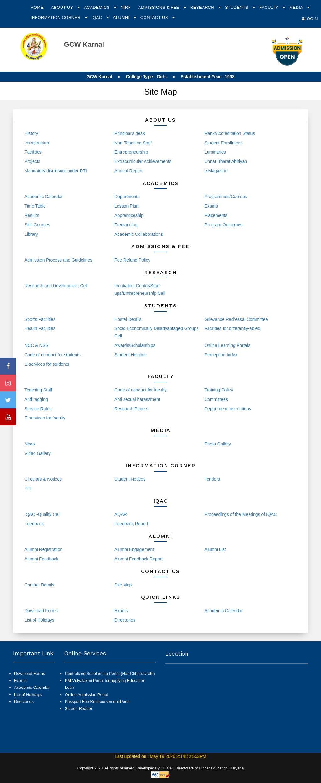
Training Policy (218, 389)
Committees (216, 399)
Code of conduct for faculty (140, 389)
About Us (62, 7)
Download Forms (41, 610)
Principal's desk (129, 133)
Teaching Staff (38, 389)
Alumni (122, 17)
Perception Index (220, 354)
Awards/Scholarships (134, 345)
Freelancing (125, 224)
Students (237, 7)
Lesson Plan (126, 205)
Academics (97, 7)
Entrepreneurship (131, 151)
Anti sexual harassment (137, 399)
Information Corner (56, 17)
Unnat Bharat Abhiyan (225, 161)
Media (296, 7)
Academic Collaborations (138, 234)
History (31, 133)
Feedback (34, 523)
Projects (32, 161)
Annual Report (128, 170)
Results (31, 215)
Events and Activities (134, 443)
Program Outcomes (223, 224)
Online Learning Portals (227, 345)
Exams (211, 205)
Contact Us (154, 17)
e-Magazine (215, 170)
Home (37, 7)
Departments (126, 196)
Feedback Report (131, 523)
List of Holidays (39, 620)
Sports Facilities (39, 319)
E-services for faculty (44, 417)
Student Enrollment (223, 142)
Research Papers (131, 408)
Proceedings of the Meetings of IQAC (240, 514)
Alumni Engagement (134, 549)
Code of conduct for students (52, 354)
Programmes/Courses (225, 196)
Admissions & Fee (159, 7)
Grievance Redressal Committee (236, 319)
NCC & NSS (36, 345)
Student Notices (129, 479)
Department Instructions (227, 408)
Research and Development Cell (56, 285)
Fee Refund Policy (132, 259)
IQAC (97, 17)
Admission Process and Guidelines (58, 259)
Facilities (32, 151)
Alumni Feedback (41, 558)
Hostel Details (127, 319)
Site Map (123, 584)
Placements (215, 215)
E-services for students (46, 364)
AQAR (120, 514)
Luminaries (215, 151)
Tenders (212, 479)
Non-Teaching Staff (133, 142)
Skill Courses (37, 224)
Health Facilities (39, 328)
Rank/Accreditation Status (229, 133)
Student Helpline (130, 354)
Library (31, 234)
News (29, 443)
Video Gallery (37, 453)
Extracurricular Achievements (142, 161)
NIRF (126, 7)
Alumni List (215, 549)
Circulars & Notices (43, 479)
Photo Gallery (217, 443)
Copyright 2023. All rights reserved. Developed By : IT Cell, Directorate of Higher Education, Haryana (160, 768)
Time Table (35, 205)
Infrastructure (37, 142)
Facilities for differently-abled (232, 328)
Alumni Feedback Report (138, 558)
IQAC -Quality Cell (42, 514)
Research (202, 7)
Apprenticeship (129, 215)
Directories (124, 620)
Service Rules (37, 408)
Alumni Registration (43, 549)
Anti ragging (36, 399)
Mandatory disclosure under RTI (55, 170)
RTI (27, 488)
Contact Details (39, 584)
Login (310, 18)
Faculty (269, 7)
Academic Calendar (43, 196)
